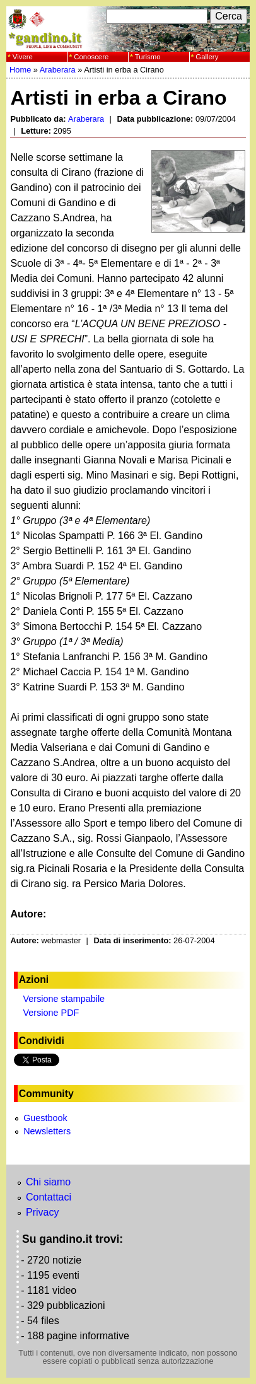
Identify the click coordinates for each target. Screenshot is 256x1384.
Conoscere (91, 57)
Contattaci (48, 1197)
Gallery (206, 57)
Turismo (148, 57)
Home (20, 69)
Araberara (58, 69)
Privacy (42, 1212)
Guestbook (45, 1118)
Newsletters (47, 1131)
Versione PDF (51, 1013)
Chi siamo (48, 1182)
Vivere (23, 57)
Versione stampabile (64, 999)
